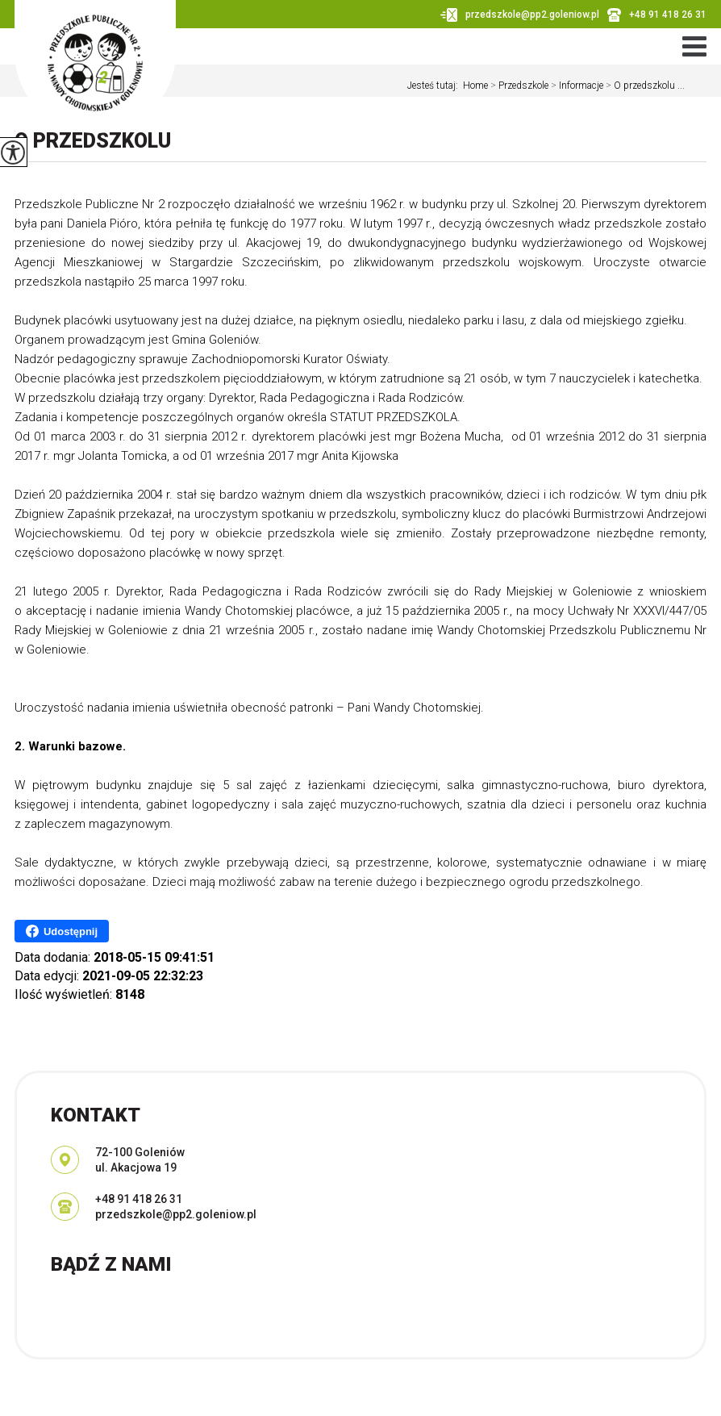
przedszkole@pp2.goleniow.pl (519, 15)
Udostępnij (62, 931)
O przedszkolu (93, 140)
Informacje (575, 85)
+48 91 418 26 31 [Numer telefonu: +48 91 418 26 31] (138, 1199)
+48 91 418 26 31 (656, 15)
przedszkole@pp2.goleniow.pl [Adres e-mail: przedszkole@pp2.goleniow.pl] (175, 1214)
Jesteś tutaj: (435, 85)
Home (475, 85)
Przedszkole (518, 85)
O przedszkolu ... (644, 85)
